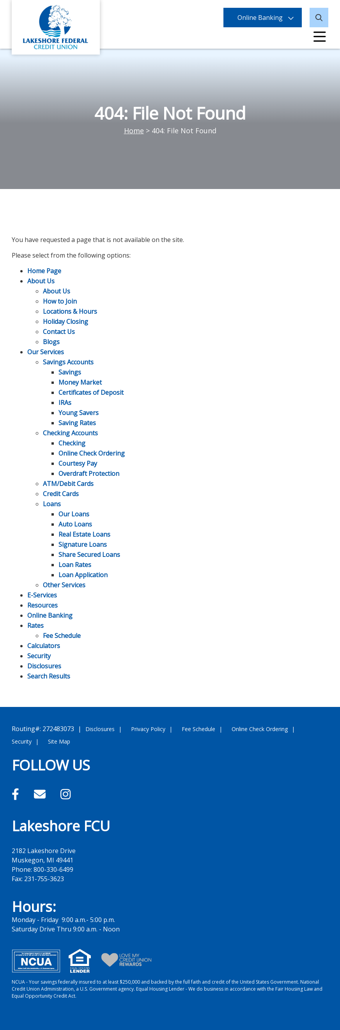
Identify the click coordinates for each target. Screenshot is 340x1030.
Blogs (51, 341)
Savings (69, 372)
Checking (71, 443)
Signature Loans (82, 544)
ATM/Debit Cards (68, 483)
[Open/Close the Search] (319, 17)
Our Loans (73, 514)
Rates (35, 625)
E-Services (42, 595)
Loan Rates (74, 564)
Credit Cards (61, 493)
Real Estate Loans (84, 534)
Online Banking (50, 615)
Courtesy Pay (77, 463)
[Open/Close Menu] (319, 37)
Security (39, 656)
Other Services (64, 585)
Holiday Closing (65, 321)
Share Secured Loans (89, 554)
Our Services (45, 352)
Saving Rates (77, 423)
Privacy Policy (148, 729)
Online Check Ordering (91, 453)
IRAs (64, 402)
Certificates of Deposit (91, 392)
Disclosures (44, 666)
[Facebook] (17, 794)
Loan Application (83, 575)
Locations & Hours (70, 311)
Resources (42, 605)
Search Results (48, 676)
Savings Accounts (68, 362)
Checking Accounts (70, 433)
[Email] (41, 794)
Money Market (80, 382)
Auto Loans (75, 524)
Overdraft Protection (88, 473)
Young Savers (78, 412)
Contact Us (59, 331)
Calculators (43, 645)
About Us (41, 281)
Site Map (59, 741)
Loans (52, 504)
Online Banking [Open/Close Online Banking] (260, 17)
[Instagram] (65, 794)
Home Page (44, 271)
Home (134, 130)
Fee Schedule (62, 635)
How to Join (60, 301)
